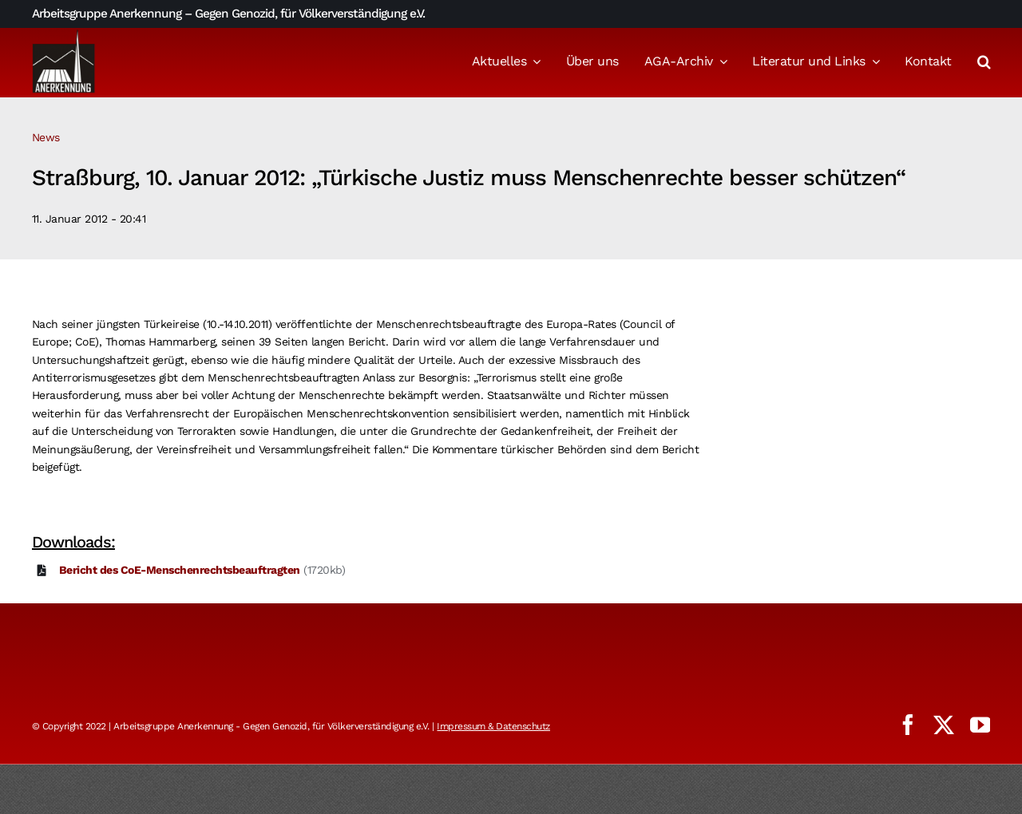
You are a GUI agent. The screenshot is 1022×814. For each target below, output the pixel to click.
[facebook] (907, 724)
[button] (984, 63)
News (46, 137)
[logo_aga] (64, 34)
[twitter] (943, 724)
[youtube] (980, 724)
